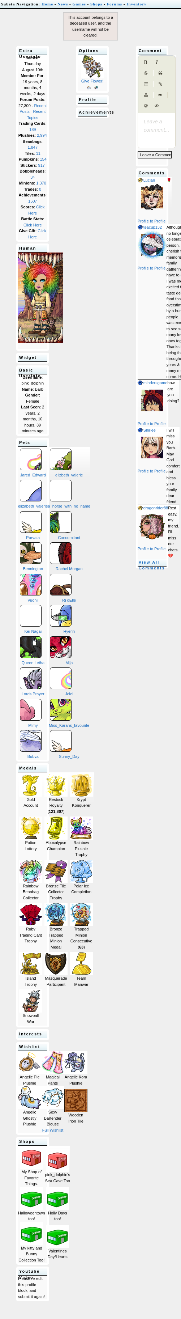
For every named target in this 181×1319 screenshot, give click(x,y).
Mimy (31, 713)
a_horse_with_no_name (69, 494)
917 (41, 165)
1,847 (32, 147)
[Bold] (146, 62)
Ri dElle (63, 588)
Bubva (31, 744)
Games (79, 4)
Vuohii (31, 588)
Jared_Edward (33, 463)
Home (47, 4)
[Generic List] (146, 84)
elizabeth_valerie (33, 494)
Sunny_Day (64, 744)
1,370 (41, 183)
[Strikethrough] (146, 73)
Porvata (31, 525)
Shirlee (147, 430)
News (62, 4)
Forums (114, 4)
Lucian (146, 180)
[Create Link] (160, 84)
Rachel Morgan (66, 556)
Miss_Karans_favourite (69, 713)
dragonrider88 (153, 507)
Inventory (136, 4)
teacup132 (150, 227)
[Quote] (160, 73)
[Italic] (156, 62)
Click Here (32, 225)
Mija (61, 650)
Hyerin (62, 619)
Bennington (31, 556)
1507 (32, 201)
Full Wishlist (53, 1130)
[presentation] (156, 122)
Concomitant (65, 525)
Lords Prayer (32, 681)
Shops (96, 4)
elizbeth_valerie (66, 463)
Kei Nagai (31, 619)
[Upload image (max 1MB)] (146, 95)
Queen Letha (32, 650)
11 (38, 153)
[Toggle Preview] (160, 95)
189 (32, 129)
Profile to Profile (152, 221)
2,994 (42, 135)
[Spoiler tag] (156, 106)
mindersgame (153, 382)
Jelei (61, 681)
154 (43, 159)
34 (32, 177)
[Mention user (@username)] (146, 106)
